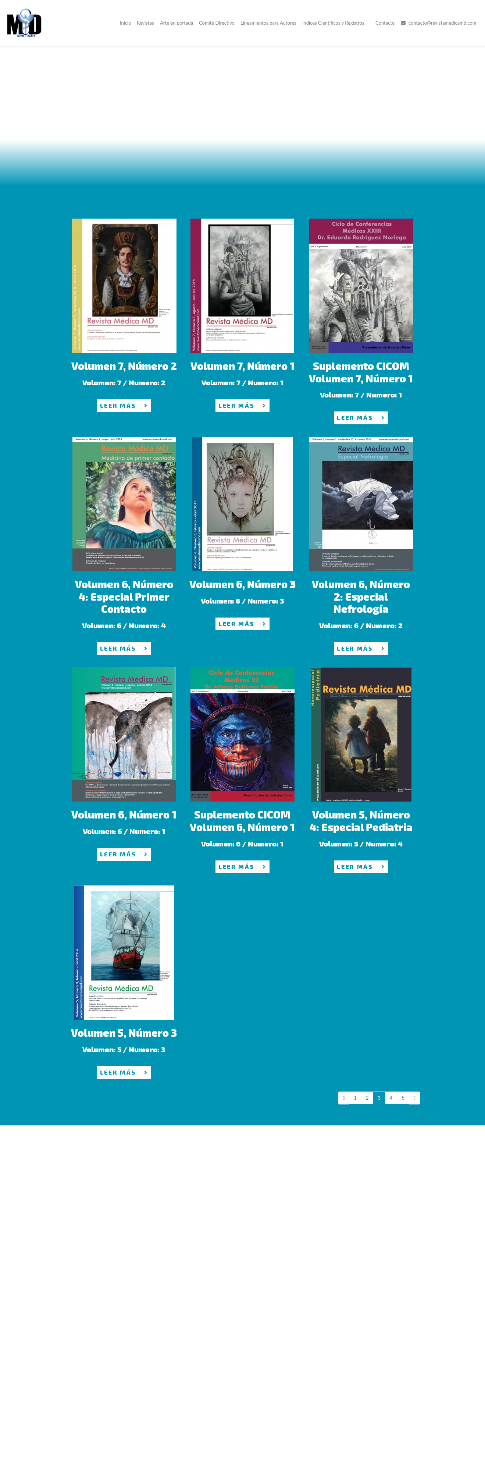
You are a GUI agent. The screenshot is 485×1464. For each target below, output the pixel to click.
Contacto (385, 23)
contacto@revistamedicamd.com (438, 23)
